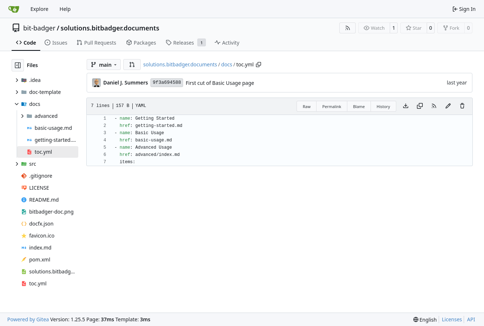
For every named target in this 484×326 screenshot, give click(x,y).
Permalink (331, 106)
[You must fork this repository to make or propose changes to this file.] (448, 106)
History (383, 106)
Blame (359, 106)
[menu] (425, 319)
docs (226, 64)
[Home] (14, 9)
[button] (132, 64)
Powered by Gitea (28, 319)
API (471, 319)
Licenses (452, 319)
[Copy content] (420, 106)
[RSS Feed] (347, 27)
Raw (307, 106)
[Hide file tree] (18, 65)
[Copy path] (258, 64)
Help (65, 8)
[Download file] (405, 106)
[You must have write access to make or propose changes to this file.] (462, 106)
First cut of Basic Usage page (220, 82)
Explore (39, 8)
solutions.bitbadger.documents (110, 28)
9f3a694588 (167, 82)
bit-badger (39, 28)
